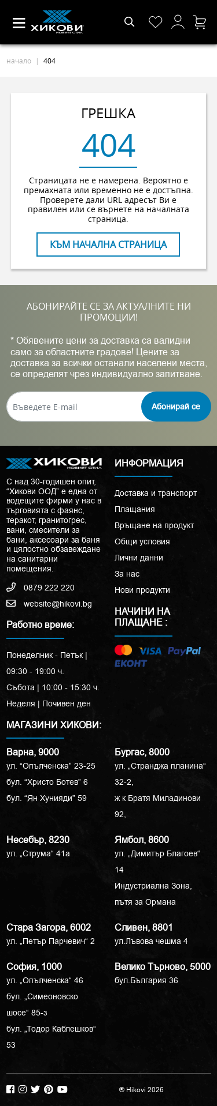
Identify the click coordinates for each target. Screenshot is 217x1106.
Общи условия (142, 541)
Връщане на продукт (154, 525)
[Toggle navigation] (19, 23)
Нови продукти (142, 590)
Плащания (135, 509)
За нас (127, 574)
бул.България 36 (146, 980)
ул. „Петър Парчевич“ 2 (50, 941)
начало (18, 60)
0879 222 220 (40, 587)
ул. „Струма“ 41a (38, 853)
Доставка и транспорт (156, 493)
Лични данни (139, 557)
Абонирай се (176, 406)
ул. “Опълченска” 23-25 (50, 766)
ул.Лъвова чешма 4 (151, 941)
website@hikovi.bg (49, 604)
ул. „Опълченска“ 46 (44, 980)
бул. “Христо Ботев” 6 (47, 782)
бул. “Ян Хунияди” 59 (46, 798)
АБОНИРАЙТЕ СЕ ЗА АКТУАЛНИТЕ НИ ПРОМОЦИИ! (109, 312)
